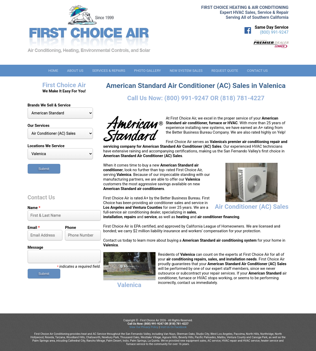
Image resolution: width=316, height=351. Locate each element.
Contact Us (257, 71)
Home (53, 71)
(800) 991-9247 (274, 32)
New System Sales (186, 71)
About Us (75, 71)
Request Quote (224, 71)
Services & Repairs (108, 71)
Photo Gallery (147, 71)
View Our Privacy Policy (143, 327)
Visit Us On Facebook (173, 327)
